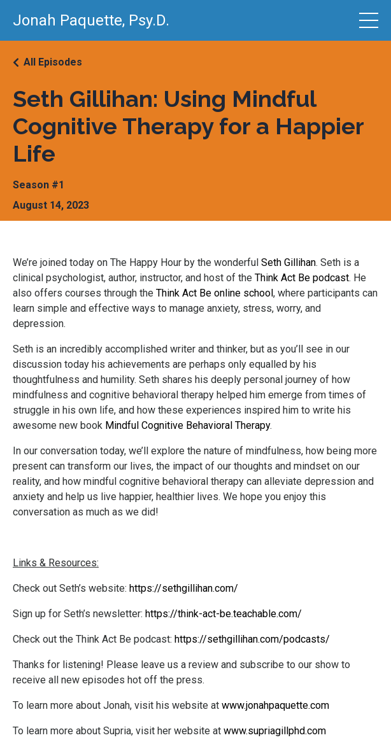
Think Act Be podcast (302, 278)
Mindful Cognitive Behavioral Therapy (187, 425)
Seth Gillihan (288, 262)
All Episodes (53, 62)
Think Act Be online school (214, 293)
